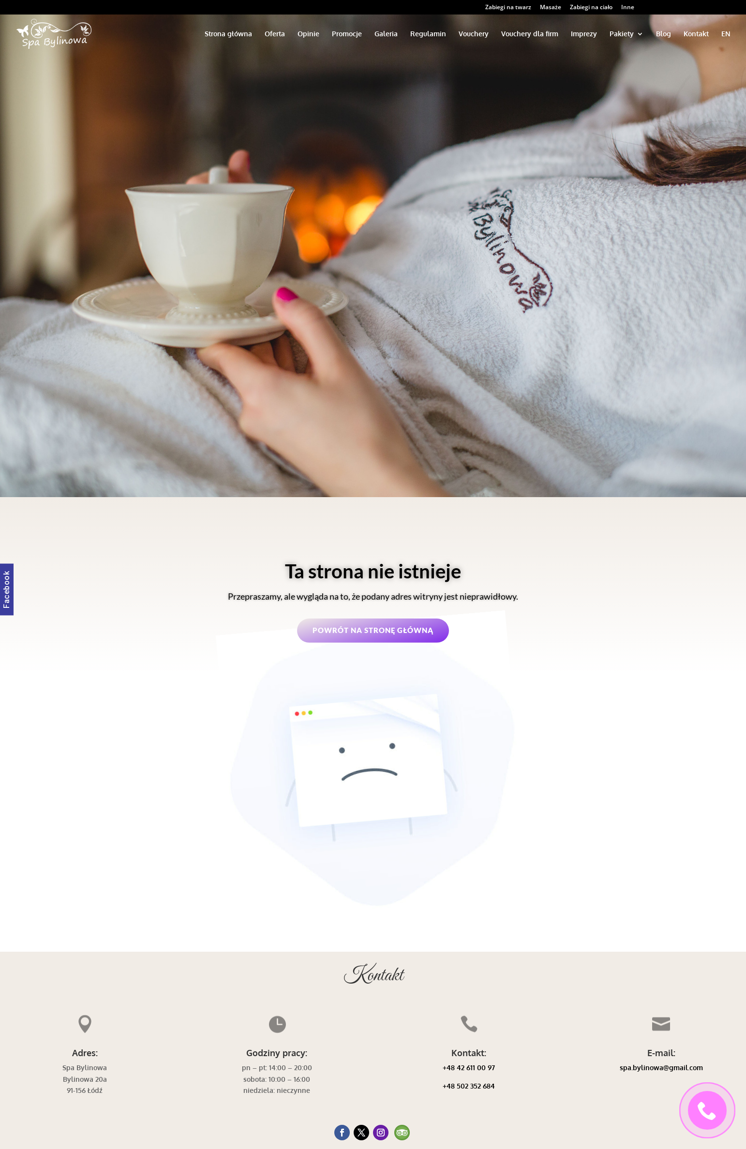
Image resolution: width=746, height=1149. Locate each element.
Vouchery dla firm (529, 34)
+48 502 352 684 (469, 1086)
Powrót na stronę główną (373, 630)
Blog (663, 34)
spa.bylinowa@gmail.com (661, 1067)
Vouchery (474, 34)
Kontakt (696, 34)
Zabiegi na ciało (591, 7)
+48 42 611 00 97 (469, 1067)
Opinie (308, 34)
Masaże (550, 7)
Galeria (386, 34)
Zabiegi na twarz (508, 7)
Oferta (275, 34)
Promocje (347, 34)
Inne (627, 7)
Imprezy (584, 34)
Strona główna (228, 34)
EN (726, 34)
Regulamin (428, 34)
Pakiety (622, 34)
